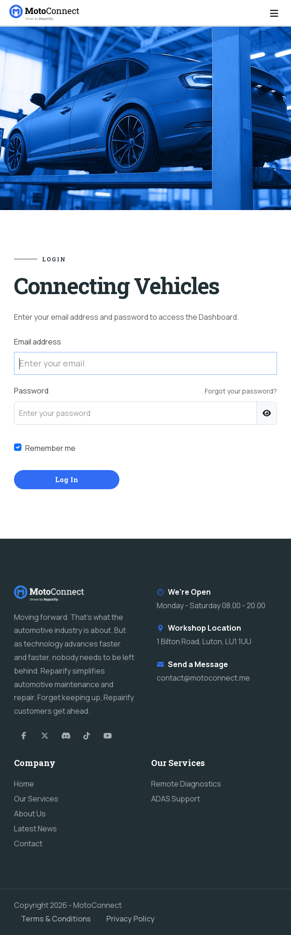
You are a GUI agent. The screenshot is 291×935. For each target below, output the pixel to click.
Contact (28, 843)
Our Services (36, 799)
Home (24, 784)
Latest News (35, 828)
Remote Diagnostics (186, 784)
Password (31, 391)
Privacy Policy (130, 919)
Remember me (50, 448)
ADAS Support (175, 799)
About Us (30, 813)
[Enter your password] (135, 413)
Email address (37, 342)
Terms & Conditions (56, 919)
